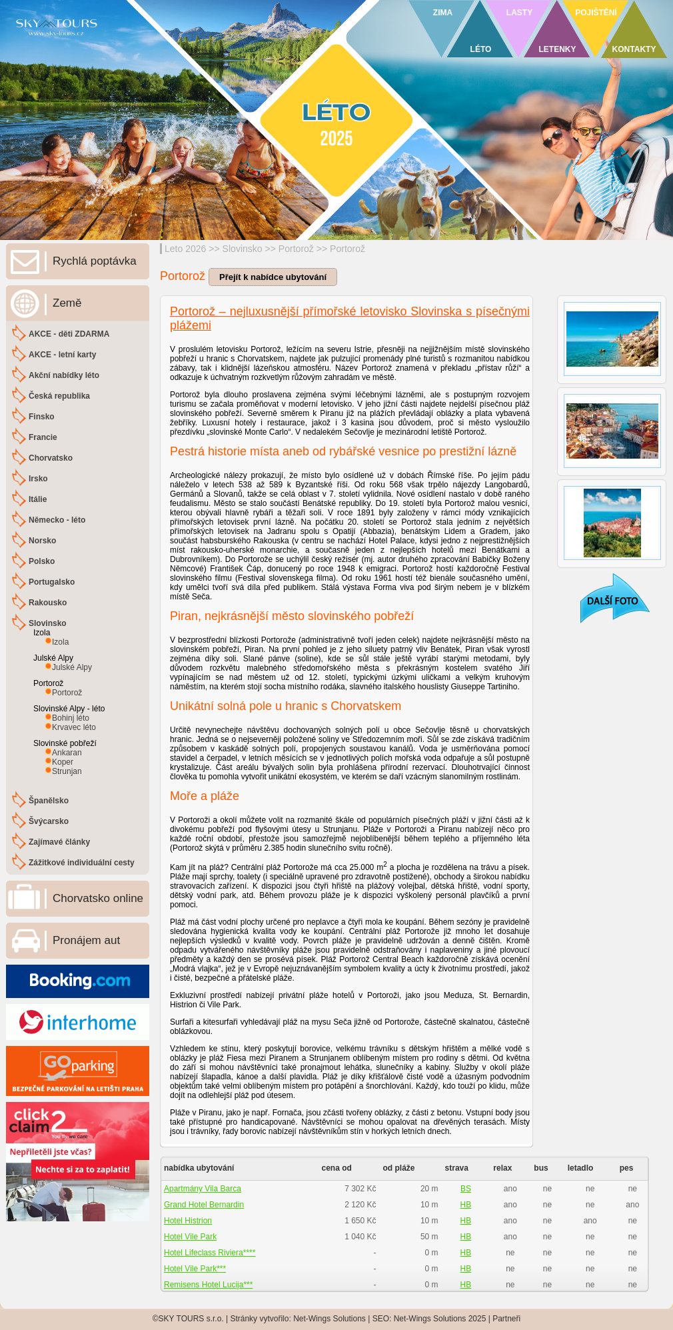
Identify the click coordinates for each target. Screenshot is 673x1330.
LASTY (519, 12)
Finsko (42, 416)
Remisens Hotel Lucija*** (208, 1284)
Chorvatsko (51, 458)
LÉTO (481, 49)
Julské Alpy (72, 667)
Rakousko (48, 602)
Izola (60, 642)
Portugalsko (52, 582)
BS (465, 1188)
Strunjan (67, 771)
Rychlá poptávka (95, 261)
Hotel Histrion (188, 1220)
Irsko (38, 478)
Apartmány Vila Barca (202, 1188)
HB (466, 1204)
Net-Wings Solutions (329, 1318)
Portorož (296, 248)
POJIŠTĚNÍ (596, 12)
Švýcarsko (49, 821)
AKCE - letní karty (62, 354)
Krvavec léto (74, 727)
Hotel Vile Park (190, 1236)
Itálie (38, 499)
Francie (43, 437)
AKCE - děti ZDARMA (69, 334)
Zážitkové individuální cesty (82, 862)
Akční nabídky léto (64, 375)
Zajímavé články (59, 842)
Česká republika (59, 396)
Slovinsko (243, 248)
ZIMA (442, 12)
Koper (62, 762)
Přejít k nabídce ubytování (273, 277)
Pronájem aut (86, 940)
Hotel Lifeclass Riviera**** (209, 1252)
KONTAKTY (634, 49)
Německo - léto (57, 520)
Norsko (42, 540)
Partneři (506, 1318)
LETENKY (557, 49)
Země (67, 303)
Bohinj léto (70, 718)
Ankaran (67, 752)
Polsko (42, 561)
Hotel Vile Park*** (195, 1268)
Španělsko (49, 800)
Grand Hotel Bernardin (204, 1204)
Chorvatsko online (98, 898)
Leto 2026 (185, 248)
